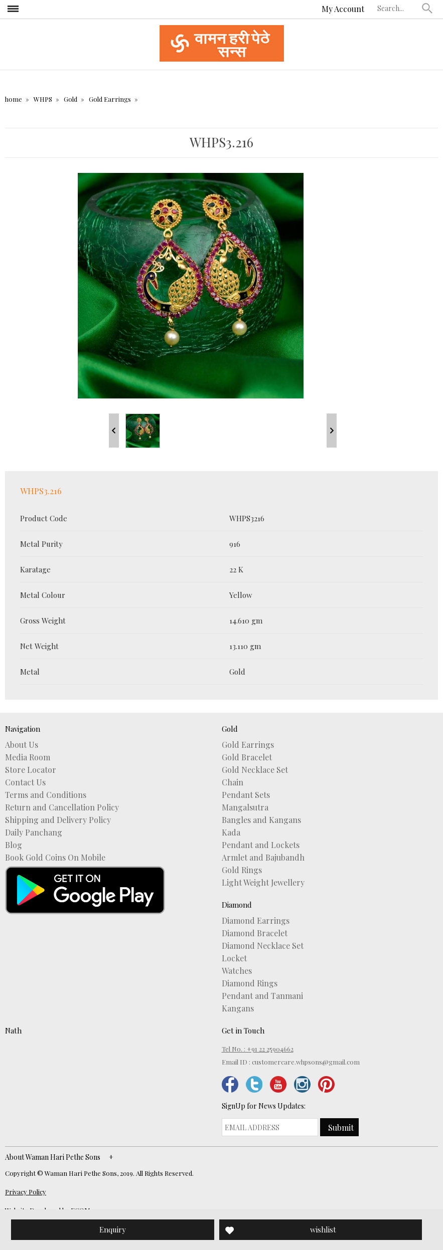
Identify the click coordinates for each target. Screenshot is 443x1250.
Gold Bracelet (247, 757)
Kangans (238, 1008)
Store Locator (30, 770)
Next (332, 430)
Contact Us (25, 782)
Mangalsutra (245, 807)
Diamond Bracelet (254, 933)
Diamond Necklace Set (263, 946)
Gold (70, 99)
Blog (13, 845)
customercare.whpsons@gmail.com (306, 1062)
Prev (114, 430)
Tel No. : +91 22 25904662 (257, 1049)
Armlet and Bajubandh (263, 858)
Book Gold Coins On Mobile (55, 858)
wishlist (323, 1229)
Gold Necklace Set (255, 770)
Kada (231, 832)
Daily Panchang (33, 832)
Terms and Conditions (45, 795)
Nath (13, 1030)
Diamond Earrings (255, 921)
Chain (232, 782)
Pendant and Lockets (261, 845)
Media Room (27, 757)
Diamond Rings (249, 983)
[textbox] (397, 8)
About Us (21, 745)
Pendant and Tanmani (262, 996)
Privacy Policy (25, 1191)
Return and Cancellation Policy (62, 807)
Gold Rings (242, 870)
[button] (427, 8)
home (13, 99)
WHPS (43, 99)
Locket (234, 958)
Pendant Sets (246, 795)
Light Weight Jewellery (263, 883)
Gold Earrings (110, 99)
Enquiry (112, 1229)
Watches (237, 971)
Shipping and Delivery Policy (58, 820)
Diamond (237, 905)
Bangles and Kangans (261, 820)
